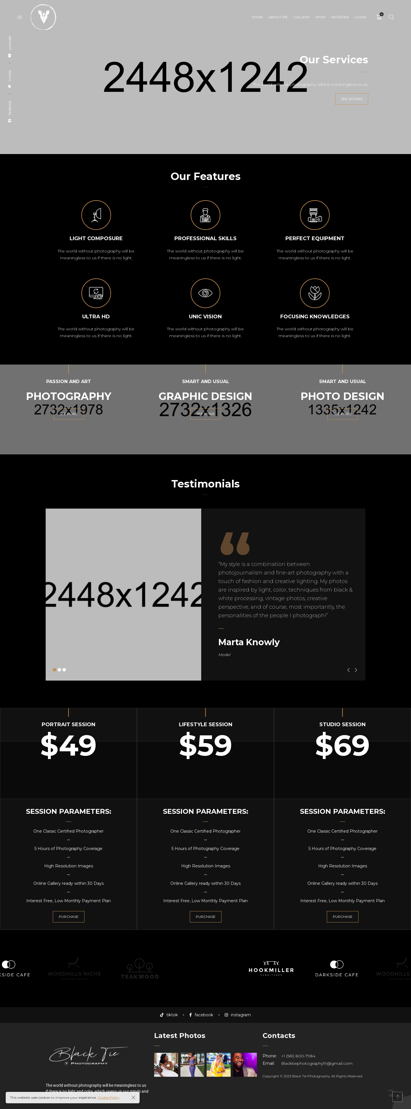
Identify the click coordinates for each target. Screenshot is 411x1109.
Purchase (68, 916)
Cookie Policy (109, 1097)
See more (68, 414)
